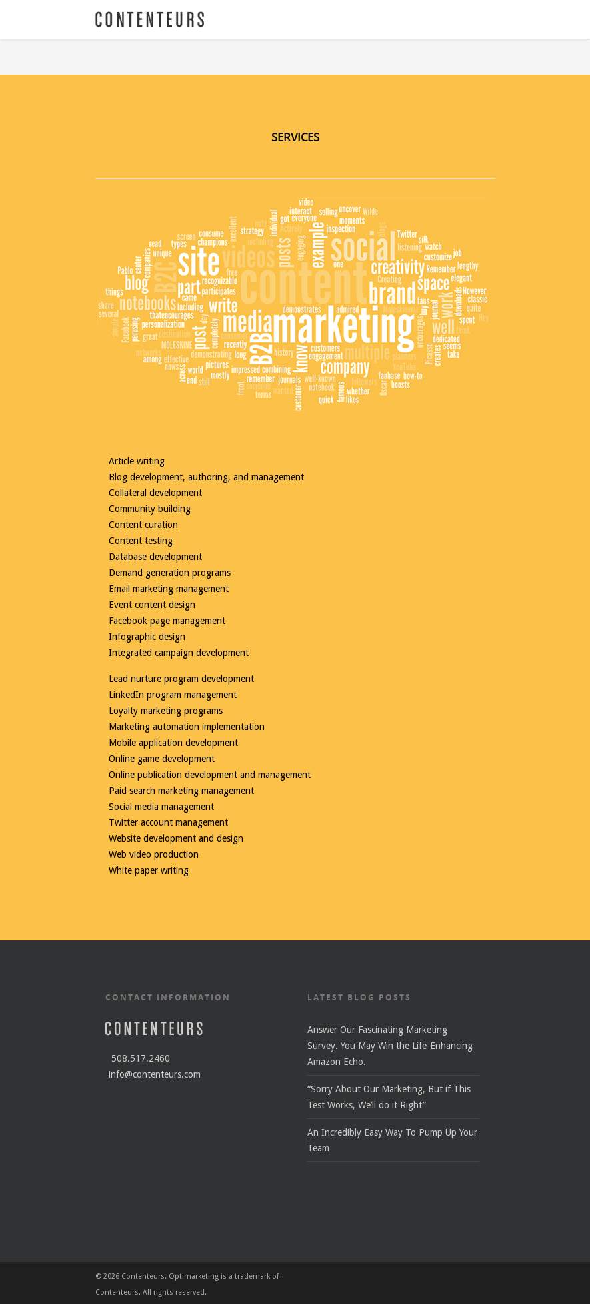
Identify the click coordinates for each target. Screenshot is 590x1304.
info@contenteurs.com (155, 1074)
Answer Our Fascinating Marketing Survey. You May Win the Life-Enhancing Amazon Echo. (390, 1045)
